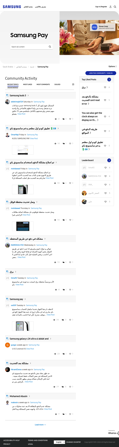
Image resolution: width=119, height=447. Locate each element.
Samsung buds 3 (18, 95)
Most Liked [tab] (27, 84)
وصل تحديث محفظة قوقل (22, 202)
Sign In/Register (101, 7)
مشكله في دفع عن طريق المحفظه (26, 238)
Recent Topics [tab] (13, 84)
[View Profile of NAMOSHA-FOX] (94, 176)
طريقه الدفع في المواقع (89, 131)
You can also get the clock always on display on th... (92, 116)
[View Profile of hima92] (91, 168)
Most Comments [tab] (43, 84)
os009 (13, 305)
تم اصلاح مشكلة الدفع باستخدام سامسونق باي (32, 162)
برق (12, 271)
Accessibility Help (11, 440)
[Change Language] (59, 442)
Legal (30, 444)
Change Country (73, 442)
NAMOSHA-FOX (17, 245)
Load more (39, 425)
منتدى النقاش (28, 7)
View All (96, 79)
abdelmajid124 (17, 102)
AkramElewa (16, 369)
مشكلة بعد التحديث (19, 363)
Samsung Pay (39, 102)
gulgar (13, 345)
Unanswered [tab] (12, 88)
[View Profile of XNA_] (90, 185)
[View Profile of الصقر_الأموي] (93, 193)
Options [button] (112, 66)
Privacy (6, 444)
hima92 (14, 278)
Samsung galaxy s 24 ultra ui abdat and (29, 338)
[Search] (31, 46)
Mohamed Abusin (18, 396)
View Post (21, 114)
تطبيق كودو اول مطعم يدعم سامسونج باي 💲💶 (33, 128)
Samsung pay (16, 299)
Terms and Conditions (38, 440)
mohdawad (15, 169)
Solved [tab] (57, 84)
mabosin (14, 402)
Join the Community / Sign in (101, 73)
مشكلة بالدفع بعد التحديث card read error (91, 100)
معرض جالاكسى (40, 7)
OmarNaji (15, 135)
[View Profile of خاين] (90, 202)
